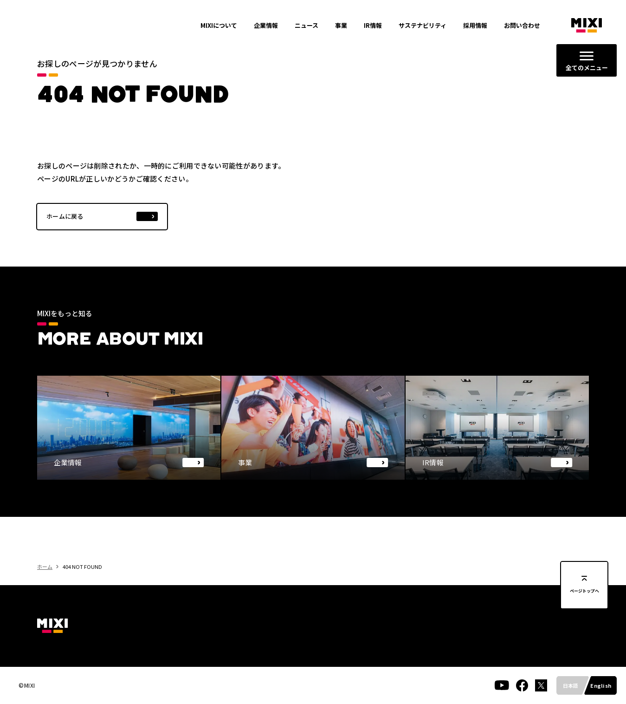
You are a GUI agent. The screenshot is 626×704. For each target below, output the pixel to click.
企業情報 (266, 25)
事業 (341, 25)
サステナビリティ (422, 25)
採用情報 (475, 25)
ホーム (44, 584)
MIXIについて (218, 25)
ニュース (306, 25)
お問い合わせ (522, 25)
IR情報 (373, 25)
